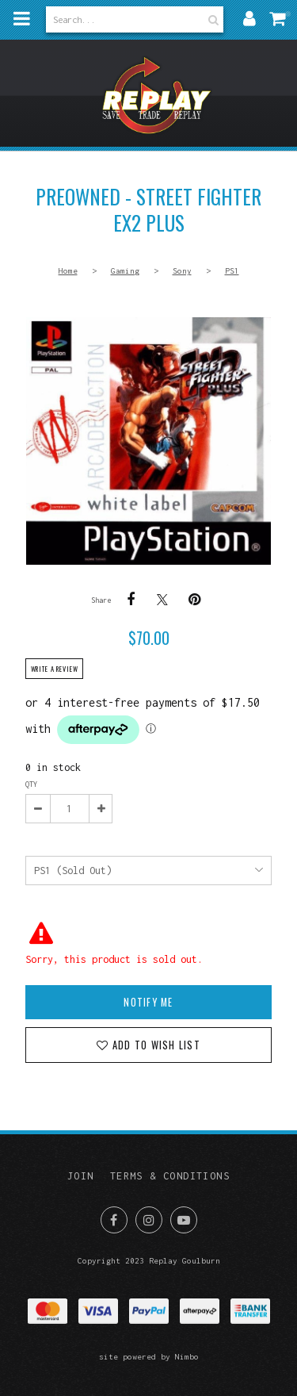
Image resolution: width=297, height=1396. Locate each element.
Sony (182, 270)
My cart (288, 13)
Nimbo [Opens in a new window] (187, 1356)
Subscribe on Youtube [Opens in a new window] (183, 1219)
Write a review (54, 668)
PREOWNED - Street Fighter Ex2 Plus (148, 441)
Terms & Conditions (170, 1176)
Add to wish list (154, 1045)
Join (80, 1176)
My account (249, 18)
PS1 (232, 270)
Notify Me (148, 1002)
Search (211, 19)
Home (68, 270)
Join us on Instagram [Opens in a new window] (148, 1219)
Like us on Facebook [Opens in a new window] (114, 1219)
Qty (31, 784)
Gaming (125, 270)
